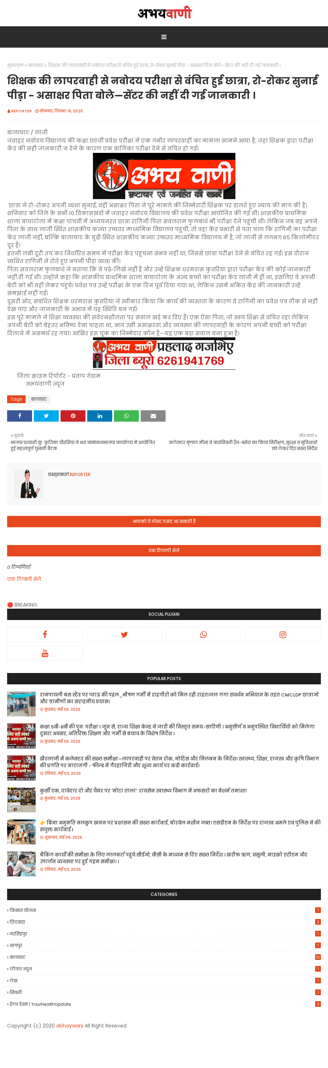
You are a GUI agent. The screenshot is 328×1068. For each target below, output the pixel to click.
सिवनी (165, 992)
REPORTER (21, 111)
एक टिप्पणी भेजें (24, 579)
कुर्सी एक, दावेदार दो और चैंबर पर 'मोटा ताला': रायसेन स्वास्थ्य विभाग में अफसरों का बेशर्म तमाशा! (143, 790)
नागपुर (165, 945)
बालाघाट (36, 65)
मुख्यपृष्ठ (15, 65)
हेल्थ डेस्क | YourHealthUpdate (165, 1004)
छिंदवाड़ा (165, 922)
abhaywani (69, 1025)
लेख (165, 981)
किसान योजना (165, 910)
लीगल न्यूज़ (165, 969)
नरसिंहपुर (165, 934)
